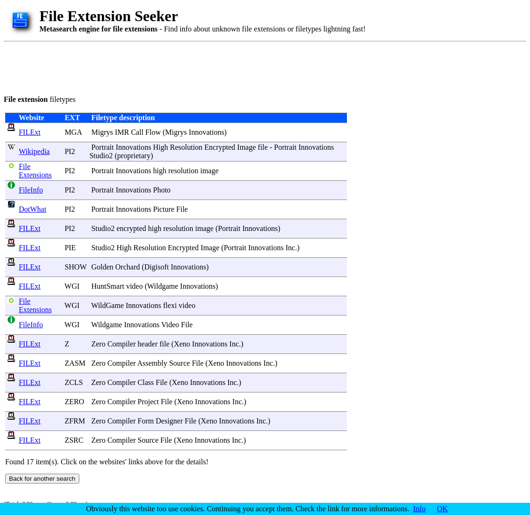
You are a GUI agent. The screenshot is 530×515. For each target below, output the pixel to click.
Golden (102, 267)
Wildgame (162, 286)
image (209, 171)
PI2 (70, 151)
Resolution (186, 147)
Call (137, 132)
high (159, 171)
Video (170, 325)
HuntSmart (107, 286)
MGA (73, 132)
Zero (98, 344)
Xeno (182, 344)
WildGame (107, 305)
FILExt (29, 132)
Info (419, 509)
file (263, 147)
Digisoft (156, 267)
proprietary (134, 156)
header (148, 344)
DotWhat (32, 209)
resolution (183, 171)
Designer (169, 421)
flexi (170, 305)
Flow (153, 132)
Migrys (102, 132)
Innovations (206, 132)
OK (442, 509)
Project (148, 402)
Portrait (102, 147)
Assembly (152, 363)
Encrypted (219, 147)
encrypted (131, 228)
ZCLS (74, 382)
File (182, 209)
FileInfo (31, 190)
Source (179, 363)
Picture (163, 209)
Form (146, 421)
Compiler (122, 344)
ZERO (74, 402)
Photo (161, 190)
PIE (70, 248)
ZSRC (74, 440)
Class (146, 382)
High (160, 147)
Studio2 (101, 156)
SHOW (76, 267)
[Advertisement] (175, 67)
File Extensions (35, 170)
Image (246, 147)
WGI (71, 286)
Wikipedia (34, 151)
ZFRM (75, 421)
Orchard (127, 267)
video (134, 286)
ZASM (75, 363)
